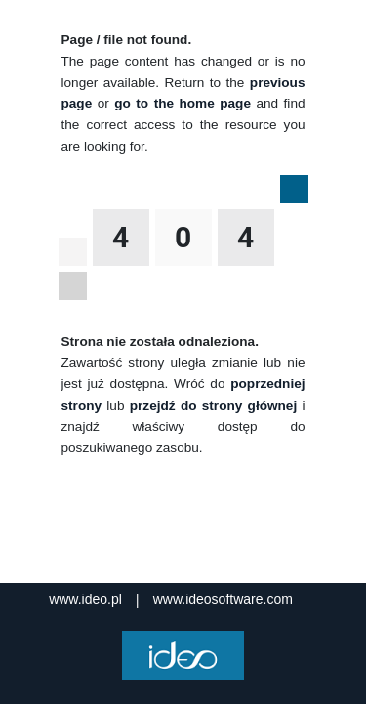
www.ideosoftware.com (223, 599)
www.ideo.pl (85, 599)
